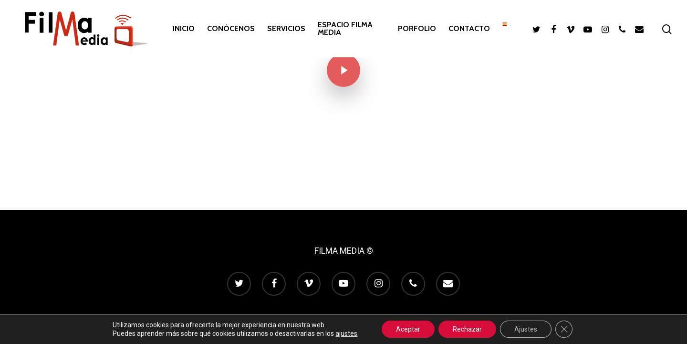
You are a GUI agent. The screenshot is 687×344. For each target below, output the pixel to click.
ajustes (346, 333)
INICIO (184, 28)
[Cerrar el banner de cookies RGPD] (563, 329)
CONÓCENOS (231, 28)
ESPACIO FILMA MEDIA (345, 28)
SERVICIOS (286, 28)
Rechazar (467, 329)
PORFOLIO (417, 28)
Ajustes (525, 329)
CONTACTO (469, 28)
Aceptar (408, 329)
